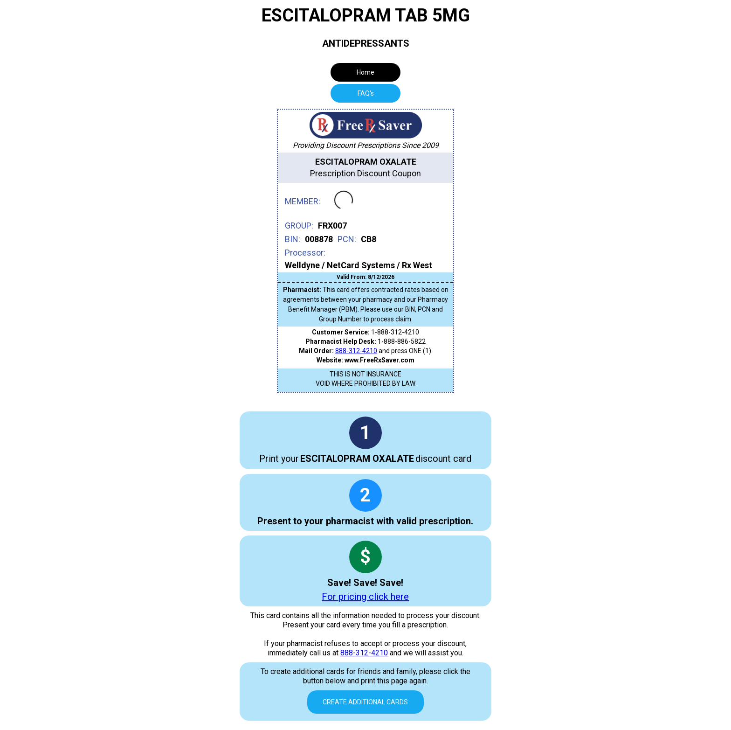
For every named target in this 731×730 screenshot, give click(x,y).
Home (365, 72)
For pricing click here (365, 596)
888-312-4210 (356, 351)
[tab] (365, 93)
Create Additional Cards (365, 702)
